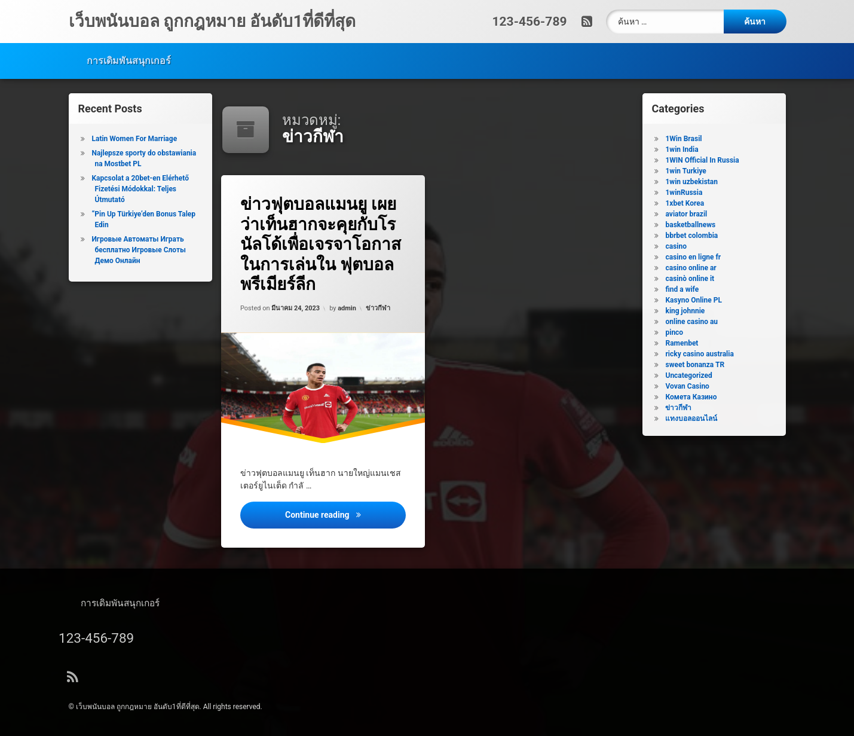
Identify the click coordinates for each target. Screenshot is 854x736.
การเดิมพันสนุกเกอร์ (129, 56)
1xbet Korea (693, 203)
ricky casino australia (708, 354)
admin (347, 308)
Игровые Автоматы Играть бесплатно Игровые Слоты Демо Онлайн (130, 250)
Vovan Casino (696, 386)
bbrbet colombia (700, 235)
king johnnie (694, 311)
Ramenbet (690, 343)
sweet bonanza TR (703, 365)
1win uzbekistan (700, 182)
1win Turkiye (694, 171)
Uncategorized (697, 375)
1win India (690, 149)
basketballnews (699, 225)
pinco (683, 332)
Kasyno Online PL (702, 300)
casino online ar (699, 268)
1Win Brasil (692, 139)
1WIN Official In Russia (711, 160)
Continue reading (347, 520)
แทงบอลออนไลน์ (700, 418)
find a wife (691, 289)
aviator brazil (695, 214)
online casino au (700, 321)
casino (684, 246)
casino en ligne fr (702, 257)
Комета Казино (700, 397)
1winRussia (692, 192)
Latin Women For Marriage (126, 139)
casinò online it (698, 278)
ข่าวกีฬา (378, 307)
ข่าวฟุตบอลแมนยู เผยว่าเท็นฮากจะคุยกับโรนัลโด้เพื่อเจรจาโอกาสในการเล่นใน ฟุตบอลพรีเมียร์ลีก (323, 243)
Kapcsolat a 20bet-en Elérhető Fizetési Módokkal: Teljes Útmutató (131, 189)
